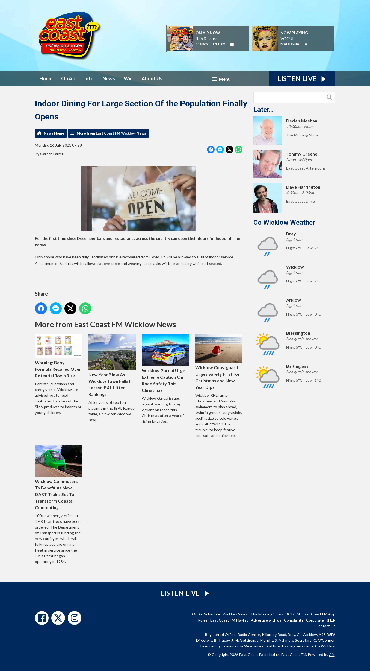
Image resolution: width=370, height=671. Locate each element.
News (108, 78)
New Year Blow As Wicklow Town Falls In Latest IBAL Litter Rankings (111, 365)
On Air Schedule (206, 614)
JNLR (331, 620)
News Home (54, 133)
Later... (263, 109)
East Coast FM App (319, 614)
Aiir (332, 654)
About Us (151, 78)
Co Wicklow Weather (284, 222)
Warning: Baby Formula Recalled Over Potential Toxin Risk (58, 356)
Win (128, 78)
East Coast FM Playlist (229, 620)
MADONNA (289, 44)
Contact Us (325, 625)
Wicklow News (235, 614)
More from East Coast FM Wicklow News (111, 133)
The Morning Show (266, 614)
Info (89, 78)
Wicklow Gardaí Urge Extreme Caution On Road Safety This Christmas (165, 363)
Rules (203, 620)
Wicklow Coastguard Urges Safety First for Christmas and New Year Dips (218, 362)
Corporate (315, 620)
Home (45, 78)
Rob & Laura (207, 38)
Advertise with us (266, 620)
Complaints (293, 620)
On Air (68, 78)
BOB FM (293, 614)
